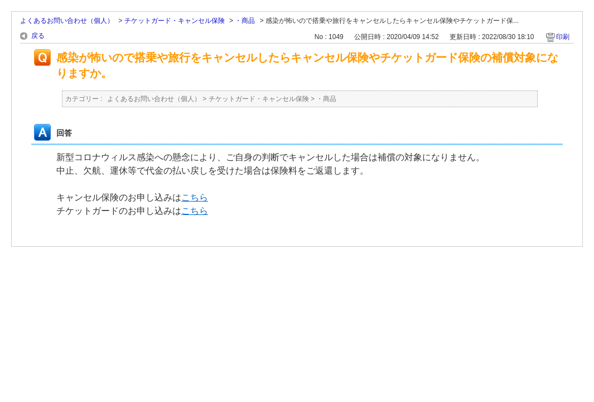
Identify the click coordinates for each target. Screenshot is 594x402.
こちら (194, 197)
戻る (38, 36)
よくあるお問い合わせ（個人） (67, 21)
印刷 (562, 37)
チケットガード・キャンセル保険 (174, 21)
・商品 (245, 21)
